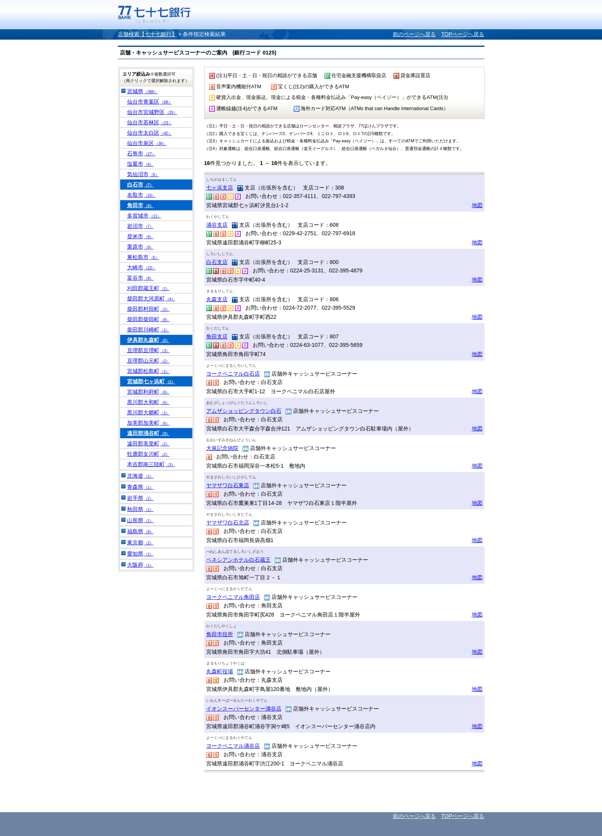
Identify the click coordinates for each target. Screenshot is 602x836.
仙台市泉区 (147, 143)
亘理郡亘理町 (148, 350)
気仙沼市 (143, 174)
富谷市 (140, 278)
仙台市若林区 (149, 122)
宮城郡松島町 (148, 371)
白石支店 (217, 262)
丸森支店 (217, 299)
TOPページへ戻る (463, 34)
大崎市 (141, 267)
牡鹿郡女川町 (148, 454)
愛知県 (140, 554)
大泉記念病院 (222, 448)
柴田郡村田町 (148, 309)
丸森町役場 (219, 671)
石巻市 (141, 153)
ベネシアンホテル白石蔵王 (238, 560)
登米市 (140, 236)
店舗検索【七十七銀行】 (147, 34)
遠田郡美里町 (148, 443)
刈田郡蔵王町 (148, 288)
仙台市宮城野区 (152, 112)
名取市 (141, 195)
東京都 (140, 542)
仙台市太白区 (149, 133)
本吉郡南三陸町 (151, 464)
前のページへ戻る (414, 34)
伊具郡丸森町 (148, 340)
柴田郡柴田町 (148, 319)
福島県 (140, 531)
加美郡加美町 (148, 423)
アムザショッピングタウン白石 (243, 411)
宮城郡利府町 (148, 392)
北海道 (140, 476)
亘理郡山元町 (148, 361)
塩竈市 (140, 164)
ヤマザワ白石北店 (227, 522)
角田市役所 (219, 634)
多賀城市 (144, 216)
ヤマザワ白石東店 (227, 485)
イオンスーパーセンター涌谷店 (243, 709)
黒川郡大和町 (148, 402)
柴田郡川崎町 (148, 329)
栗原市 (140, 247)
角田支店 (217, 336)
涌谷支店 (217, 225)
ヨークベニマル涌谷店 (233, 746)
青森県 (140, 487)
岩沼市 (140, 226)
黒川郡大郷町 (148, 412)
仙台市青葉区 (149, 102)
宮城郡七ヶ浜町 (151, 381)
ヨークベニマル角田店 (233, 597)
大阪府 (140, 565)
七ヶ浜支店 (219, 188)
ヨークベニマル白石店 (233, 374)
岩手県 (140, 498)
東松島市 (143, 257)
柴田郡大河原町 (151, 298)
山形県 (140, 520)
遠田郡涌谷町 (148, 433)
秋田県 (140, 509)
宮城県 (142, 91)
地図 (477, 205)
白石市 (140, 184)
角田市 (140, 205)
